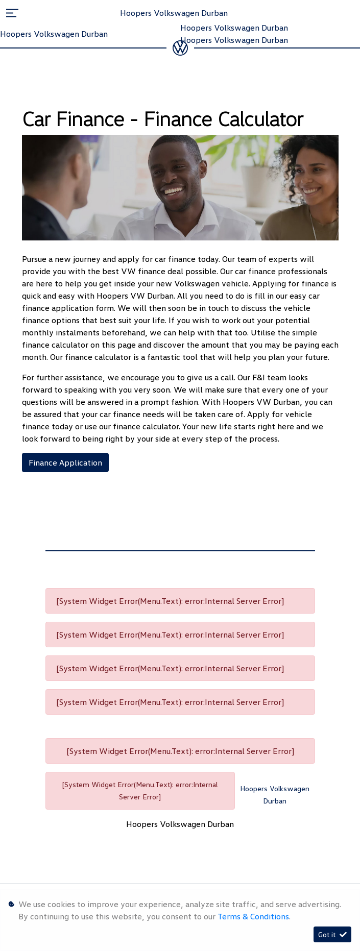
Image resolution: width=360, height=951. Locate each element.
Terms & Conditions (253, 916)
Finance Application (65, 462)
